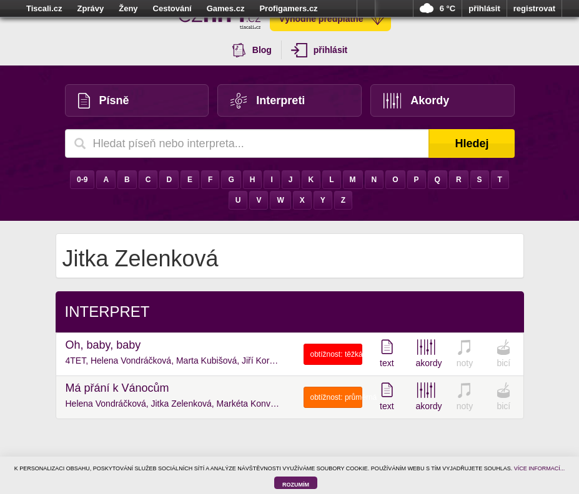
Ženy (128, 8)
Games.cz (226, 8)
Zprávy (90, 8)
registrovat (534, 8)
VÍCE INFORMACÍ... (539, 468)
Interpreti (267, 101)
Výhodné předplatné (332, 19)
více (366, 8)
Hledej (471, 143)
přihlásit (484, 8)
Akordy (417, 101)
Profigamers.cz (288, 8)
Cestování (172, 8)
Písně (103, 101)
